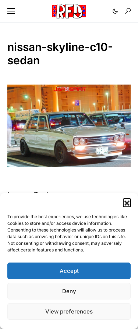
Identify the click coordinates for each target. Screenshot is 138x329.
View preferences (69, 311)
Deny (69, 291)
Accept (69, 270)
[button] (127, 202)
